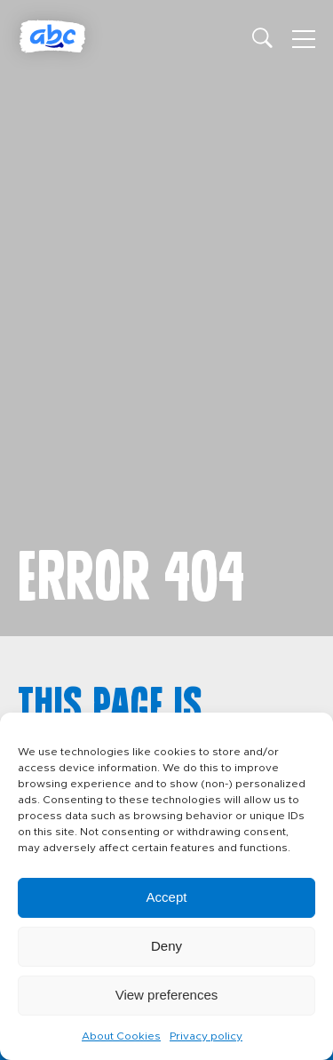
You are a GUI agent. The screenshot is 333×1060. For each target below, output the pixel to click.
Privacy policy (206, 1036)
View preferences (166, 994)
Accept (167, 897)
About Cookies (121, 1036)
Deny (166, 945)
